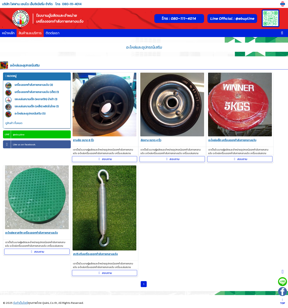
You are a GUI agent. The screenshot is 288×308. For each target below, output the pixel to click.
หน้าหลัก (8, 33)
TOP (282, 301)
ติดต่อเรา (52, 33)
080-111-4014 (71, 4)
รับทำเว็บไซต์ (20, 303)
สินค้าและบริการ (30, 33)
